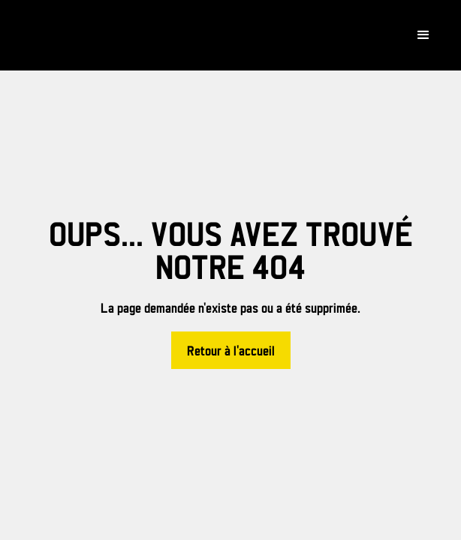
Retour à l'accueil (231, 352)
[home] (90, 35)
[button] (423, 35)
